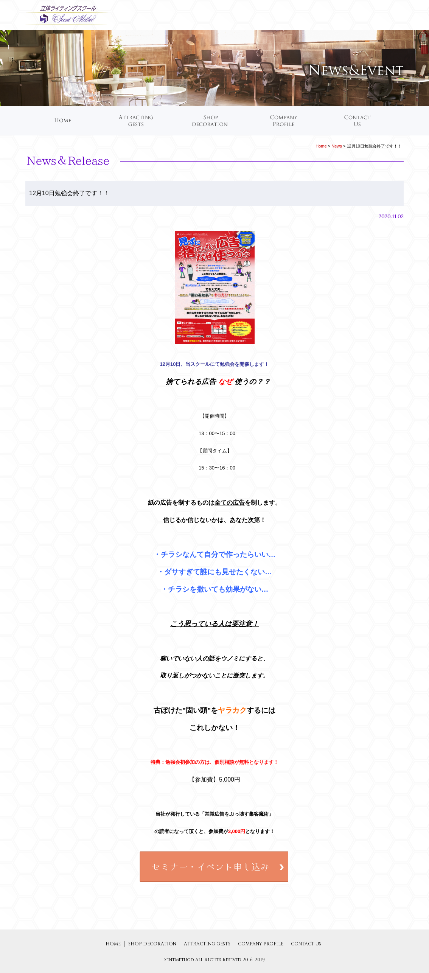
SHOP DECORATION (152, 944)
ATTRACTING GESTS (208, 944)
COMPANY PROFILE (261, 944)
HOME (113, 944)
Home (321, 146)
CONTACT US (306, 944)
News (336, 146)
